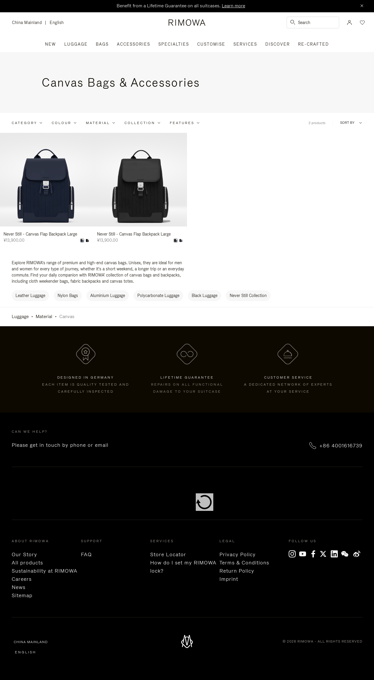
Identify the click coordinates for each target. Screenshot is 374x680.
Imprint (228, 579)
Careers (22, 579)
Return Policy (236, 570)
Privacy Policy (237, 554)
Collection (139, 123)
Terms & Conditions (244, 562)
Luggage (76, 44)
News (18, 587)
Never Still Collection (248, 295)
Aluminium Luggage (107, 295)
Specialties (173, 44)
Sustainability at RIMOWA (44, 570)
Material (98, 123)
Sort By (347, 123)
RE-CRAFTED (313, 44)
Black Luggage (204, 295)
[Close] (361, 6)
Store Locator (168, 554)
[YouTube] (304, 554)
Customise (211, 44)
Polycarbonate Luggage (158, 295)
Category (24, 123)
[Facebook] (315, 554)
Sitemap (22, 595)
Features (182, 123)
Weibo (357, 553)
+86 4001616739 (340, 445)
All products (27, 562)
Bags (102, 44)
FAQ (86, 554)
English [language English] (57, 22)
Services (245, 44)
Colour (61, 123)
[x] (325, 554)
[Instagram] (294, 554)
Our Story (24, 554)
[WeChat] (346, 554)
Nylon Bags (68, 295)
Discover (277, 44)
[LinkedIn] (336, 554)
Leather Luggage (30, 295)
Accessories (133, 44)
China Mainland (28, 22)
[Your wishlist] (361, 22)
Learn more (233, 6)
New (50, 44)
